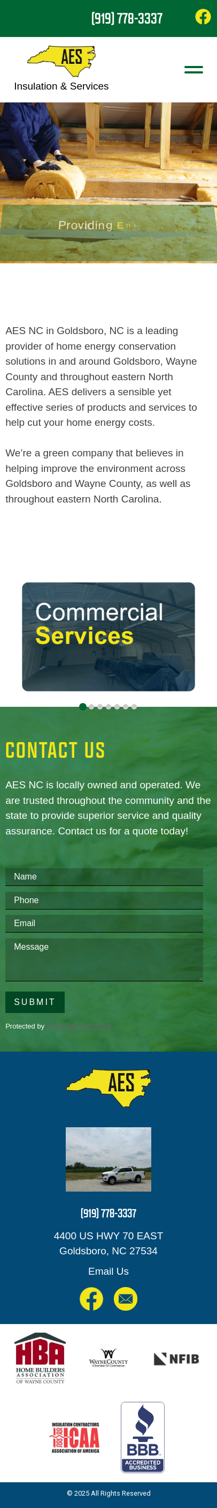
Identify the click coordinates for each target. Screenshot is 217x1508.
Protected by (58, 1026)
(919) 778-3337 (126, 18)
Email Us (108, 1271)
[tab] (83, 707)
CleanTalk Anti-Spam (78, 1026)
